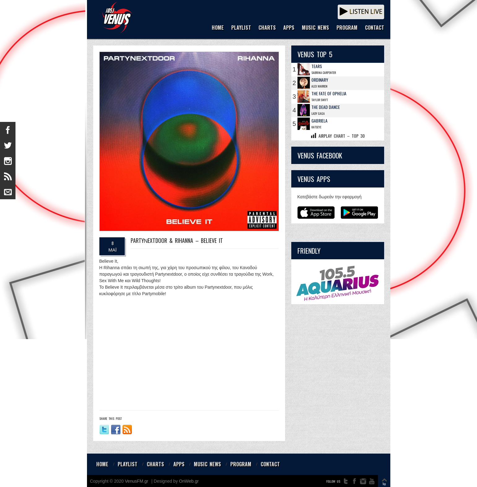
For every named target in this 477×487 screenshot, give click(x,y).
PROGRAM (347, 28)
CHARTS (267, 28)
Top (384, 483)
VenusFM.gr (136, 481)
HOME (218, 28)
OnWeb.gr (189, 481)
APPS (288, 28)
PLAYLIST (241, 28)
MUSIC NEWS (315, 28)
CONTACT (374, 28)
